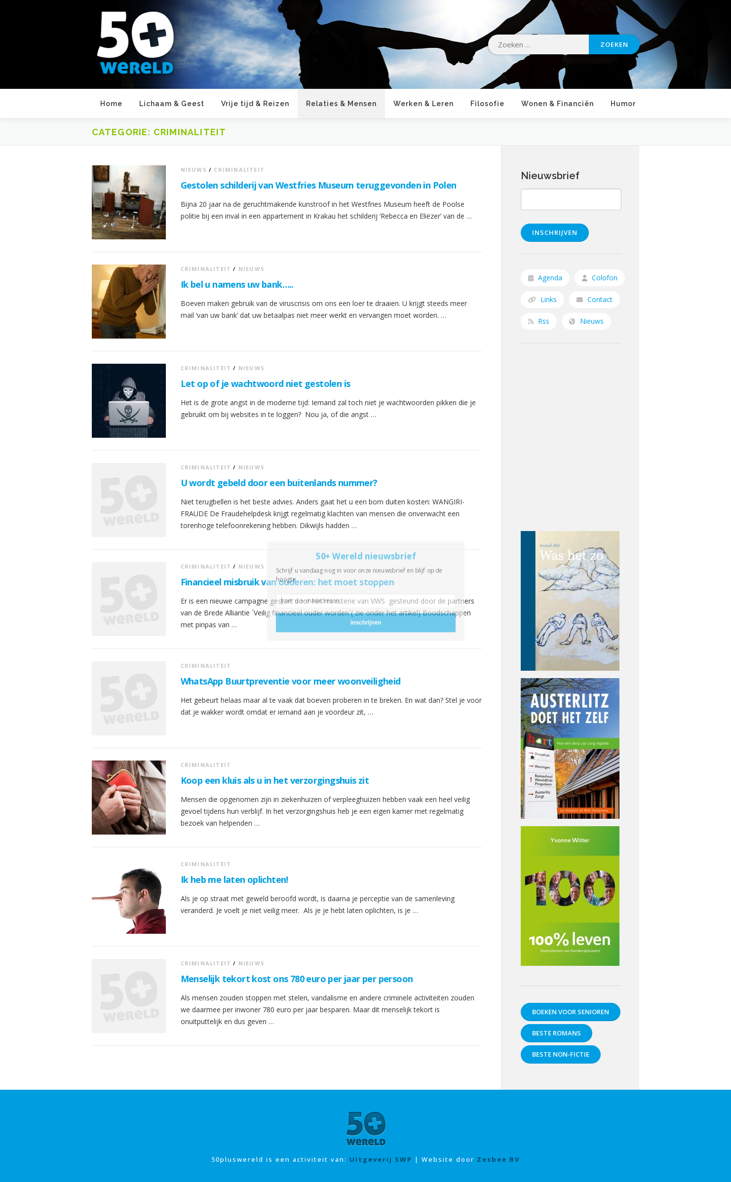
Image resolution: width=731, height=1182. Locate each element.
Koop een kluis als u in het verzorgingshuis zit (275, 780)
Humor (623, 104)
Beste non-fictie (560, 1054)
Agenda (545, 277)
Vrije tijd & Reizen (255, 104)
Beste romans (556, 1033)
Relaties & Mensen (341, 104)
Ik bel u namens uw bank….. (237, 284)
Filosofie (487, 104)
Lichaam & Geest (171, 104)
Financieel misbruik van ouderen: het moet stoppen (287, 582)
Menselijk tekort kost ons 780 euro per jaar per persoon (297, 979)
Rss (538, 321)
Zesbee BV (497, 1159)
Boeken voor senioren (570, 1011)
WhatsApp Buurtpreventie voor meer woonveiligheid (291, 681)
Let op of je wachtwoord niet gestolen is (265, 383)
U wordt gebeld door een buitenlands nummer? (279, 483)
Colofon (599, 277)
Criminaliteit (239, 169)
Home (111, 104)
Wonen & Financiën (557, 104)
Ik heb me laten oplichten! (234, 879)
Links (542, 299)
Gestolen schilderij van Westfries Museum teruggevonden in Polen (319, 185)
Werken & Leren (423, 104)
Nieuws (194, 169)
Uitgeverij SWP (380, 1159)
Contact (595, 299)
